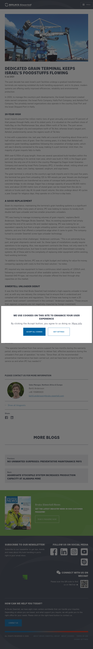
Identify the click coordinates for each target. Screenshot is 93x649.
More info (77, 323)
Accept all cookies (34, 332)
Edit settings (58, 332)
